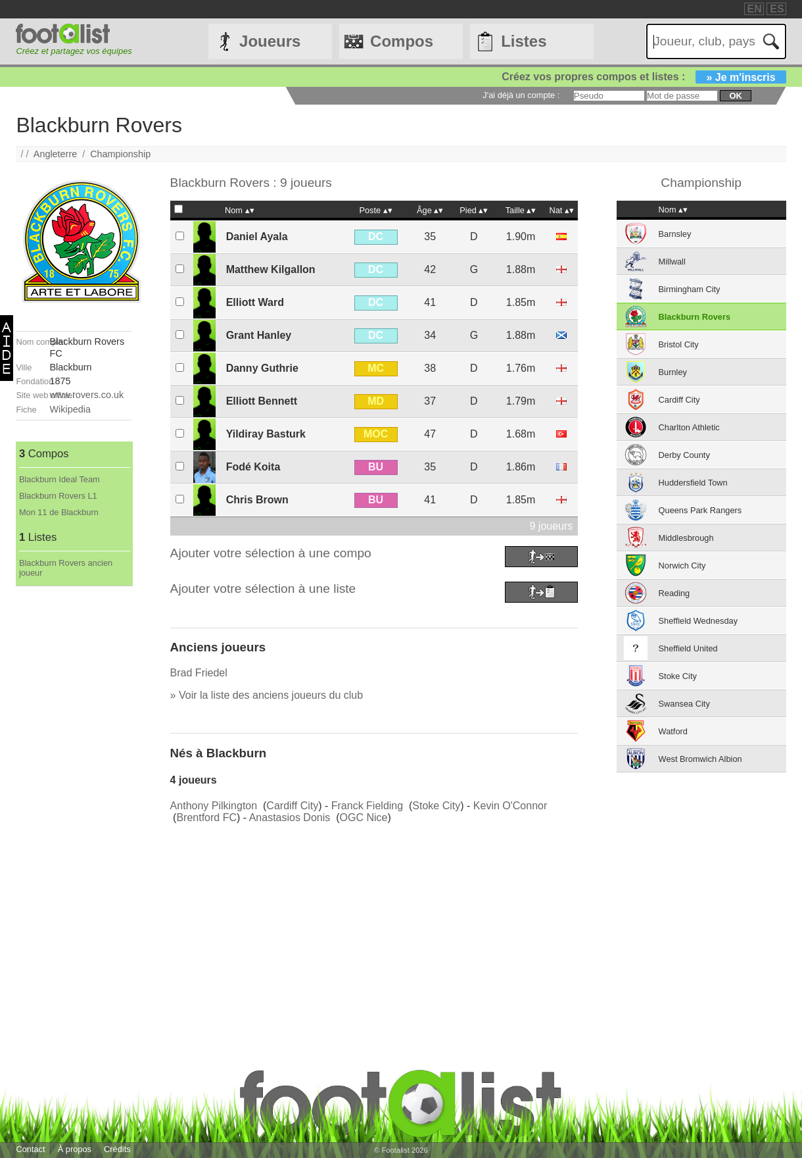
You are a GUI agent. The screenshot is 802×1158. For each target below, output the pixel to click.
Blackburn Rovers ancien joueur (65, 568)
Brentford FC (206, 817)
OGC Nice (364, 817)
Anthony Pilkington (214, 805)
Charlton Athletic (689, 427)
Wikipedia (70, 409)
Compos (401, 41)
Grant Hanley (259, 335)
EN (754, 8)
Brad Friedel (198, 672)
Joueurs (269, 41)
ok (735, 96)
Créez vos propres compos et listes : (644, 76)
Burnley (673, 372)
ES (777, 8)
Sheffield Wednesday (698, 621)
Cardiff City (292, 805)
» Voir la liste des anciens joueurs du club (267, 695)
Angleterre (55, 154)
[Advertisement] (73, 783)
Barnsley (675, 234)
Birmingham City (689, 289)
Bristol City (679, 344)
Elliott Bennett (261, 401)
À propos (74, 1149)
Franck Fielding (367, 805)
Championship (120, 154)
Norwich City (682, 565)
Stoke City (436, 805)
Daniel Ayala (257, 236)
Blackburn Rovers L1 (58, 496)
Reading (674, 593)
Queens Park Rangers (700, 510)
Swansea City (684, 704)
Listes (523, 41)
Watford (673, 731)
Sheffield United (688, 648)
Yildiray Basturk (266, 434)
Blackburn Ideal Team (59, 479)
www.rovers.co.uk (87, 395)
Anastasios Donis (290, 817)
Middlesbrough (686, 538)
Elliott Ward (255, 302)
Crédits (117, 1149)
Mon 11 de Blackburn (59, 512)
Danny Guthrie (262, 368)
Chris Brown (257, 499)
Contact (30, 1149)
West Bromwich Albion (700, 759)
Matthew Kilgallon (271, 269)
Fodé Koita (253, 466)
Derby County (684, 455)
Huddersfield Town (693, 483)
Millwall (672, 261)
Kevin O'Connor (510, 805)
